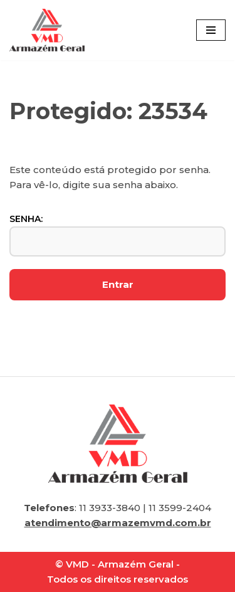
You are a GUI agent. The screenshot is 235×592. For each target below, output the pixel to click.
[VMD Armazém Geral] (47, 30)
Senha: (117, 234)
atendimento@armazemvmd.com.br (117, 523)
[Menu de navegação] (211, 30)
